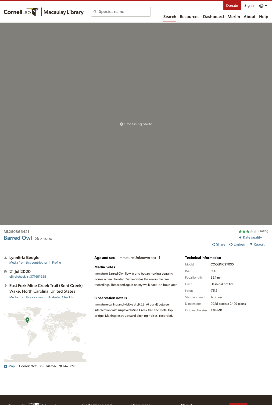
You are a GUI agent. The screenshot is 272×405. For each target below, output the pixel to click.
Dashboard (213, 17)
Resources (189, 17)
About (249, 17)
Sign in (249, 5)
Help (263, 17)
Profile (56, 262)
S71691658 (27, 276)
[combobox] (124, 11)
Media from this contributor (28, 262)
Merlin (234, 17)
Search (169, 17)
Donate (232, 5)
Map (9, 366)
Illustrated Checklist (61, 297)
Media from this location (26, 297)
